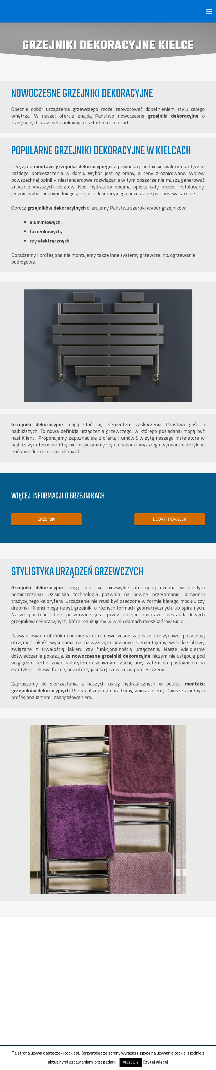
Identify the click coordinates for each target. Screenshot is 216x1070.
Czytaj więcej (155, 1062)
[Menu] (209, 11)
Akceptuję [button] (130, 1062)
